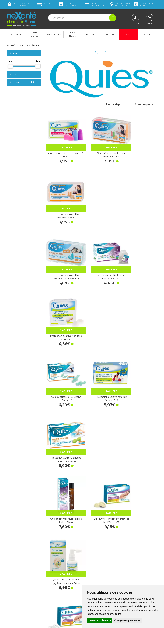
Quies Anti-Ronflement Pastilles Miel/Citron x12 (101, 311)
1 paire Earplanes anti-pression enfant (101, 419)
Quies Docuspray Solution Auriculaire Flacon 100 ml (140, 474)
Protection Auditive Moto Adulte (101, 528)
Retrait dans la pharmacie (136, 569)
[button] (116, 104)
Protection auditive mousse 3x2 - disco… (62, 148)
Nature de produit (22, 82)
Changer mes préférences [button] (127, 620)
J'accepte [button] (93, 620)
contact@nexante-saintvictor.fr (23, 591)
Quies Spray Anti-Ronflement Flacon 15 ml (63, 419)
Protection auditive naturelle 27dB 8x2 (140, 202)
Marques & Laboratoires (58, 592)
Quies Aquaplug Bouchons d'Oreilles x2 (63, 257)
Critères (16, 74)
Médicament (16, 34)
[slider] (10, 66)
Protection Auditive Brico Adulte (101, 474)
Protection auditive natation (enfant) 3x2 (101, 257)
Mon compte (14, 599)
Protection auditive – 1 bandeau (140, 365)
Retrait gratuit (18, 4)
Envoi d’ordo (69, 4)
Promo (128, 34)
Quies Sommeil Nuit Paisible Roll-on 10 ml (63, 311)
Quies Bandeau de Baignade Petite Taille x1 (101, 365)
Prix (13, 53)
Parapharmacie (54, 34)
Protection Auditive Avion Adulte (140, 419)
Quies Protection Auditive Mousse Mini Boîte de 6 (62, 202)
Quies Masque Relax (62, 472)
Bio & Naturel (72, 34)
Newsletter (51, 595)
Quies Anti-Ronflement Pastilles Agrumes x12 (63, 365)
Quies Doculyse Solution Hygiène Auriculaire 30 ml (140, 311)
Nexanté (44, 623)
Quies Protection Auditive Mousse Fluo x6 (101, 148)
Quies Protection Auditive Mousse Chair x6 (140, 148)
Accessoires (91, 34)
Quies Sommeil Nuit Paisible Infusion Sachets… (101, 202)
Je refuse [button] (106, 620)
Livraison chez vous (133, 572)
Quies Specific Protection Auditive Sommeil (140, 528)
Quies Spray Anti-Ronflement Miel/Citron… (63, 528)
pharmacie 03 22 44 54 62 (120, 4)
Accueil (11, 45)
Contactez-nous (92, 582)
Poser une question (17, 596)
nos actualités (144, 4)
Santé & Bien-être (35, 34)
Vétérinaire (110, 34)
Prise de (94, 4)
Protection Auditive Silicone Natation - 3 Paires (140, 257)
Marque (23, 45)
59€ (44, 4)
